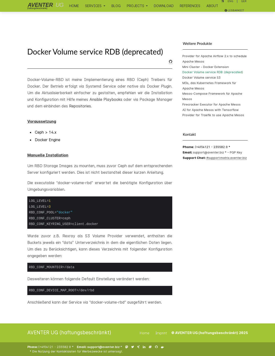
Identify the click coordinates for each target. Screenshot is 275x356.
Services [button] (94, 6)
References (190, 6)
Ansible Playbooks (106, 99)
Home (74, 6)
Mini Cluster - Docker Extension (205, 67)
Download (164, 6)
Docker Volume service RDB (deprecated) (212, 72)
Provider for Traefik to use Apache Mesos (213, 115)
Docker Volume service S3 (201, 77)
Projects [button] (136, 6)
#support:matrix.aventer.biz (226, 158)
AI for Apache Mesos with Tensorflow (210, 110)
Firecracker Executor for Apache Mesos (211, 104)
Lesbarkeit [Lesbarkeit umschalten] (234, 10)
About (212, 6)
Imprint (161, 333)
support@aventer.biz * (210, 152)
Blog (116, 6)
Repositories (80, 106)
